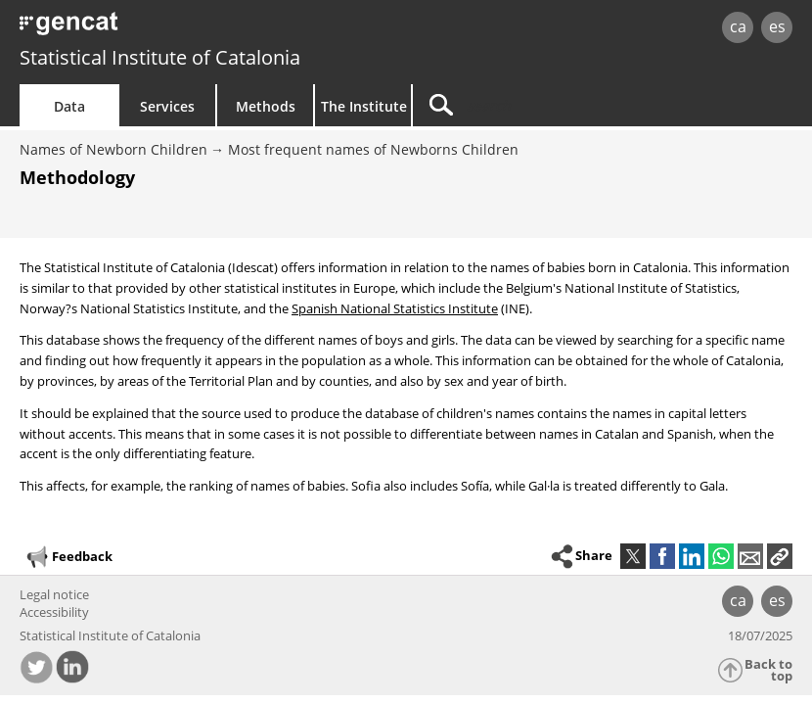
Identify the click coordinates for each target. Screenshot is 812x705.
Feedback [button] (68, 557)
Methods (265, 106)
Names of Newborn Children (113, 149)
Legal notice (54, 594)
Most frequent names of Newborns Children (373, 149)
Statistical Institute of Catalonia (160, 57)
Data (69, 106)
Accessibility (54, 612)
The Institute (364, 106)
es (777, 26)
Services (167, 106)
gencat (174, 29)
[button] (779, 556)
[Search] (535, 105)
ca (738, 26)
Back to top (768, 670)
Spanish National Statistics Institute (395, 308)
